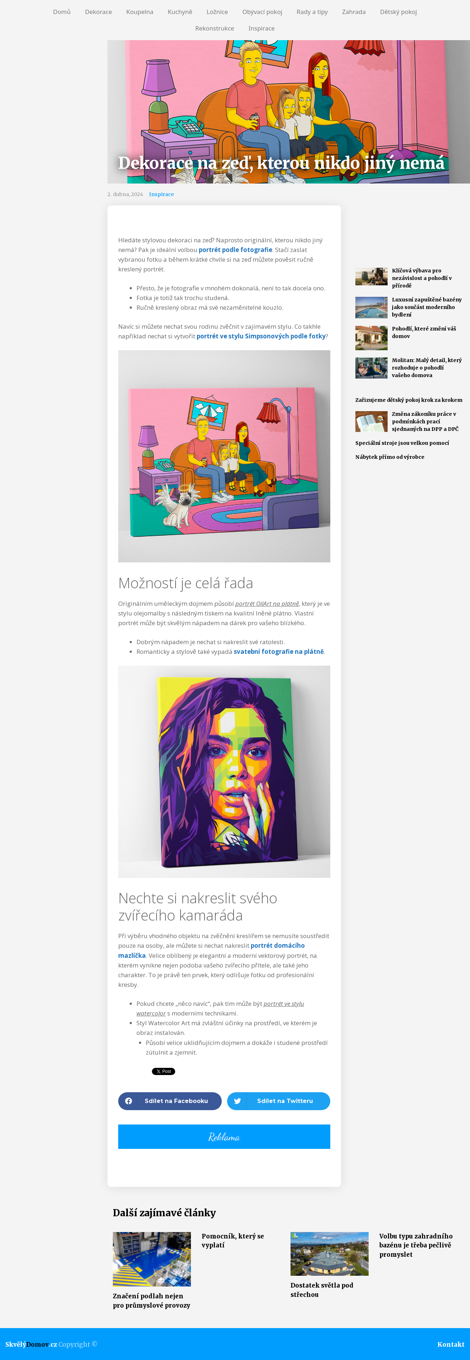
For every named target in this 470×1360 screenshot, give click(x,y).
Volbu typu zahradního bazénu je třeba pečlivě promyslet (416, 1245)
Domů (62, 12)
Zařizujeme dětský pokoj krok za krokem (408, 400)
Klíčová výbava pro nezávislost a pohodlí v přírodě (422, 278)
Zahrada (354, 12)
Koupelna (139, 12)
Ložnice (217, 12)
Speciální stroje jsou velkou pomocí (402, 443)
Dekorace (98, 12)
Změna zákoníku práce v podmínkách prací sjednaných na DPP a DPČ (425, 421)
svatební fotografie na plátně (279, 651)
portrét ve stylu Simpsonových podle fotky (261, 336)
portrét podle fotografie (235, 250)
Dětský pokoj (398, 12)
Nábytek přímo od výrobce (390, 457)
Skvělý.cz (31, 1345)
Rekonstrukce (214, 28)
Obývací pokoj (262, 12)
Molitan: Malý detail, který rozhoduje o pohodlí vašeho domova (427, 368)
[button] (170, 1101)
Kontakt (451, 1345)
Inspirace (262, 28)
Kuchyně (180, 12)
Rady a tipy (312, 12)
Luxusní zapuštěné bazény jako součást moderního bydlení (427, 307)
